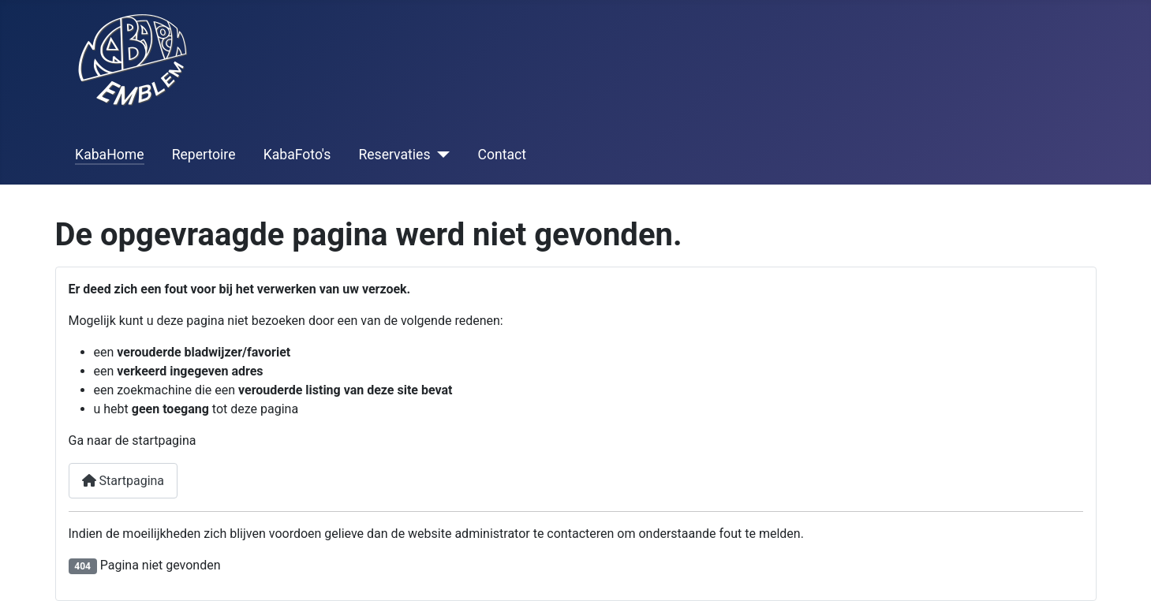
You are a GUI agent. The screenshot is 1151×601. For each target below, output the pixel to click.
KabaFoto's (297, 154)
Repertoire (204, 154)
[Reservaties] (440, 154)
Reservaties (394, 154)
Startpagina (123, 480)
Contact (502, 154)
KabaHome (109, 154)
